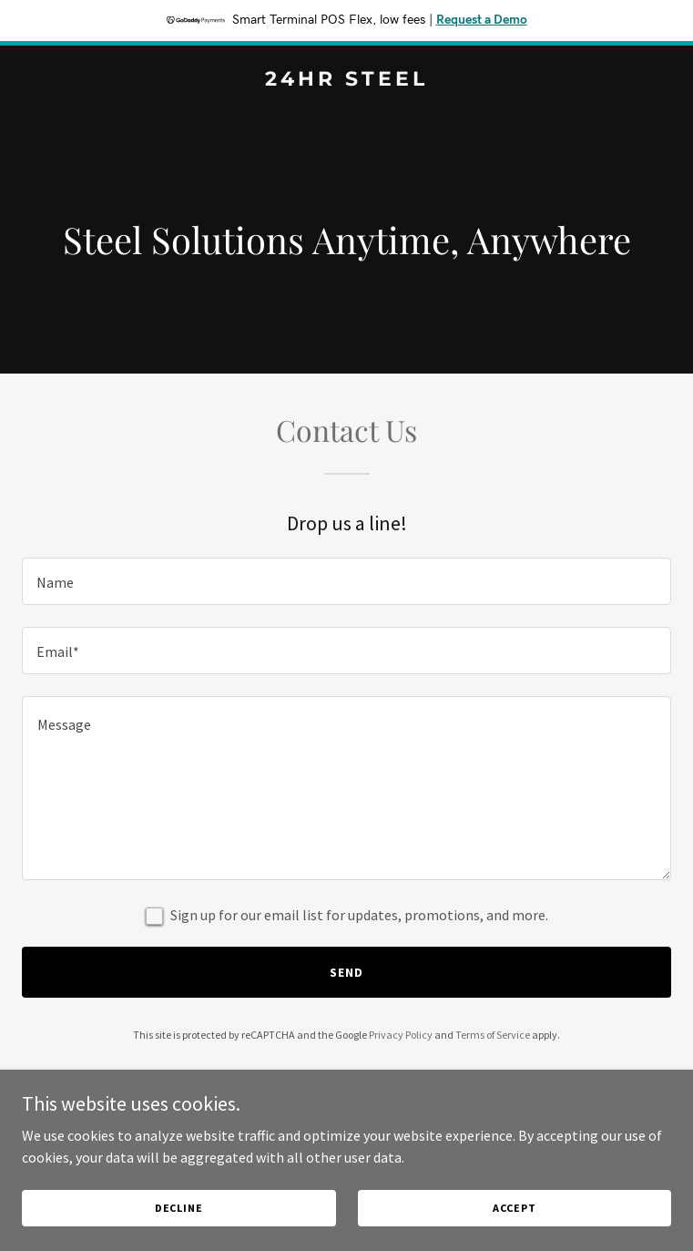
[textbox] (346, 581)
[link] (346, 80)
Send (346, 972)
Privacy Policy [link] (401, 1034)
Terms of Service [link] (492, 1034)
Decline (179, 1208)
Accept (514, 1208)
